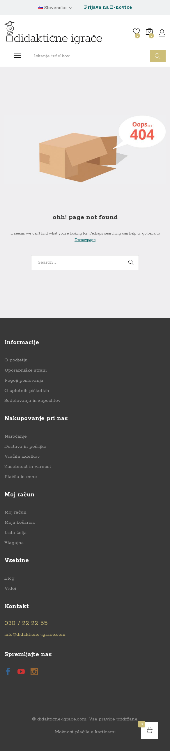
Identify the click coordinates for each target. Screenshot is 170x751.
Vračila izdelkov (22, 456)
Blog (9, 578)
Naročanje (15, 436)
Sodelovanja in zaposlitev (32, 400)
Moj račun (15, 512)
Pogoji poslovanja (23, 380)
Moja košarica (19, 522)
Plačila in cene (20, 477)
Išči (158, 56)
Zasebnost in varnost (27, 467)
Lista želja (15, 533)
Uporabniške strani (25, 370)
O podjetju (16, 360)
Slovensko (52, 7)
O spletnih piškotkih (26, 391)
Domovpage (85, 240)
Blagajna (14, 543)
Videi (10, 588)
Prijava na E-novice (108, 7)
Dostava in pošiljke (25, 446)
